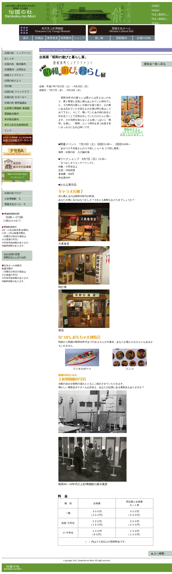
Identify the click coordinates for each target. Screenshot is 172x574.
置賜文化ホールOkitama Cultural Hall (121, 30)
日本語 (155, 5)
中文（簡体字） (160, 19)
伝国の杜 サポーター (15, 97)
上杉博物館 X (12, 198)
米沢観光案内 (11, 119)
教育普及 (52, 38)
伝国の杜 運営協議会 (15, 102)
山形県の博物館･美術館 (16, 108)
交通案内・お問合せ (15, 69)
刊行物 (8, 86)
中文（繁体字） (160, 14)
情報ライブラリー (14, 75)
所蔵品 (39, 38)
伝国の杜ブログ (12, 193)
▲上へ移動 (157, 553)
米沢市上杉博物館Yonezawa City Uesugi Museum (52, 30)
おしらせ (9, 58)
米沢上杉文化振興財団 (16, 124)
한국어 (155, 23)
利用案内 (66, 38)
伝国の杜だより (12, 80)
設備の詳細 (144, 38)
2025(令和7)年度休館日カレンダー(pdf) (15, 255)
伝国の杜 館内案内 (15, 64)
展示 (25, 38)
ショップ (79, 38)
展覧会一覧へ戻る (155, 63)
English (155, 10)
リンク (8, 130)
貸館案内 (121, 38)
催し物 (99, 38)
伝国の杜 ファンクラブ (16, 91)
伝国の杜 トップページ (17, 53)
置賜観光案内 (11, 113)
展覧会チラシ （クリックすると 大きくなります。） (132, 132)
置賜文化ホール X (14, 204)
